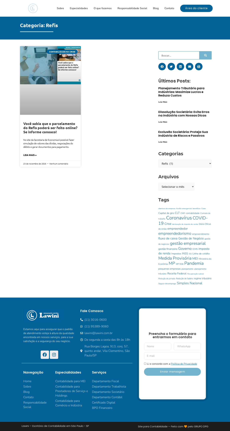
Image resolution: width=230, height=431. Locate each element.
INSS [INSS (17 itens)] (185, 253)
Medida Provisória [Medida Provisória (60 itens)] (175, 258)
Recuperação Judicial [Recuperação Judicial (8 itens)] (195, 274)
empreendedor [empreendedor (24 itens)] (178, 228)
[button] (162, 66)
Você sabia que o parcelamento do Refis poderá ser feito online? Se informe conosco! (50, 127)
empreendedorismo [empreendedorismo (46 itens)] (174, 233)
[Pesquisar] (205, 55)
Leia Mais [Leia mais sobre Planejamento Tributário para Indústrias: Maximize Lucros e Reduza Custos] (162, 102)
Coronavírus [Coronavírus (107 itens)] (179, 217)
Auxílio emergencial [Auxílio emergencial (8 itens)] (184, 208)
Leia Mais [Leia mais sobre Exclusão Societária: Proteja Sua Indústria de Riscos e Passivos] (162, 142)
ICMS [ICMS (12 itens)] (195, 249)
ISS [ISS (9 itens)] (190, 253)
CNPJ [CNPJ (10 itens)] (182, 213)
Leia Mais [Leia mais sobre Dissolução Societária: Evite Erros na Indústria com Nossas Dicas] (162, 122)
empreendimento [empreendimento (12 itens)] (200, 234)
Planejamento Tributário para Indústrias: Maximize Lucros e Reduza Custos (181, 91)
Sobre (60, 8)
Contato (169, 8)
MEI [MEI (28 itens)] (195, 258)
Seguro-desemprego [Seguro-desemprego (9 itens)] (167, 283)
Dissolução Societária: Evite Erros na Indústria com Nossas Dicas (183, 114)
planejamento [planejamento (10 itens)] (188, 269)
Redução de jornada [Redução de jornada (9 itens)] (166, 278)
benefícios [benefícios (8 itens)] (196, 208)
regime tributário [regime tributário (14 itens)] (203, 278)
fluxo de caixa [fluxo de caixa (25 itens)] (168, 238)
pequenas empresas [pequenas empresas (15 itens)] (169, 268)
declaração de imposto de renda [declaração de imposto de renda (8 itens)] (185, 224)
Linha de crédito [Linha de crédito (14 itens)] (201, 253)
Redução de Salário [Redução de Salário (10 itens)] (184, 278)
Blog (156, 8)
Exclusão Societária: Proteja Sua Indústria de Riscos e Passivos (183, 134)
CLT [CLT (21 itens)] (177, 213)
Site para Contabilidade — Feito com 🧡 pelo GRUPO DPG (173, 426)
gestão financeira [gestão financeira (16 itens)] (167, 249)
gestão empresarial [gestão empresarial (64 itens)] (188, 243)
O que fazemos (103, 8)
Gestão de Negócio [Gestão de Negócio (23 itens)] (191, 238)
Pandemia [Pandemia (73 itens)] (194, 263)
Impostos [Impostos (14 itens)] (176, 253)
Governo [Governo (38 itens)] (185, 248)
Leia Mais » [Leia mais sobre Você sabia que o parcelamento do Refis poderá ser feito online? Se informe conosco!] (29, 154)
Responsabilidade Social (132, 8)
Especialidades (79, 8)
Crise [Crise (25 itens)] (167, 224)
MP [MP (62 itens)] (172, 263)
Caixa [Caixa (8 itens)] (203, 208)
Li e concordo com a (172, 364)
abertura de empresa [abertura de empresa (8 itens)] (166, 208)
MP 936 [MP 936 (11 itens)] (180, 264)
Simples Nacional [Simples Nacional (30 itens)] (189, 283)
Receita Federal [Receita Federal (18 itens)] (176, 273)
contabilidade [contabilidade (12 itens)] (193, 213)
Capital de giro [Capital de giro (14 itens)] (166, 213)
